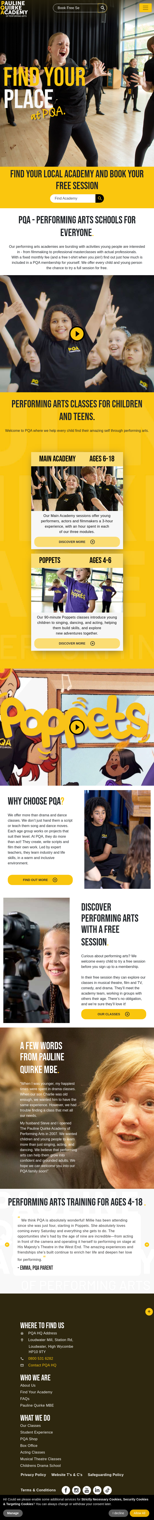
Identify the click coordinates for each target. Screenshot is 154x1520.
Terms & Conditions (38, 1490)
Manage (13, 1513)
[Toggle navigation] (145, 7)
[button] (7, 1245)
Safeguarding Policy (106, 1475)
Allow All (139, 1513)
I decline (118, 1513)
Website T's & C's (66, 1475)
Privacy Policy (33, 1475)
